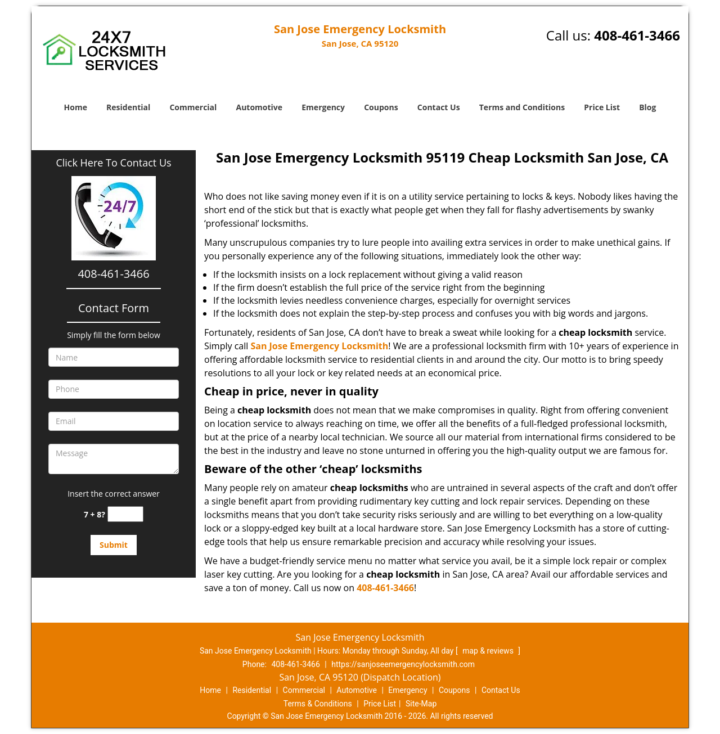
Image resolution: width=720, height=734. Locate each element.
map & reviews (488, 650)
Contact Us (438, 107)
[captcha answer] (125, 514)
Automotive (259, 107)
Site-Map (421, 703)
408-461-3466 (637, 35)
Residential (128, 107)
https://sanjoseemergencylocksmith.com (403, 664)
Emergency (323, 107)
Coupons (381, 107)
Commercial (193, 107)
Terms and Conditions (522, 107)
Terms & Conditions (318, 703)
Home (75, 107)
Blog (647, 107)
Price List (602, 107)
